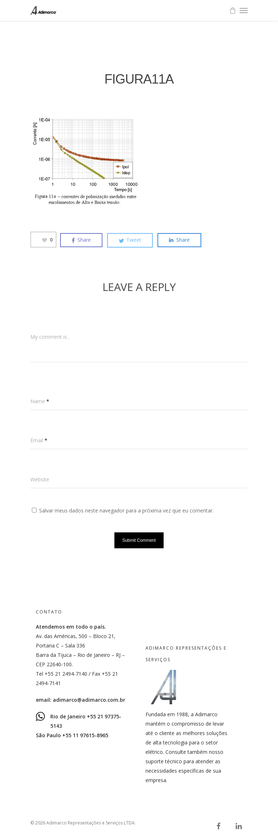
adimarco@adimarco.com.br (89, 699)
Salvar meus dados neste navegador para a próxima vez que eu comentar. (126, 510)
